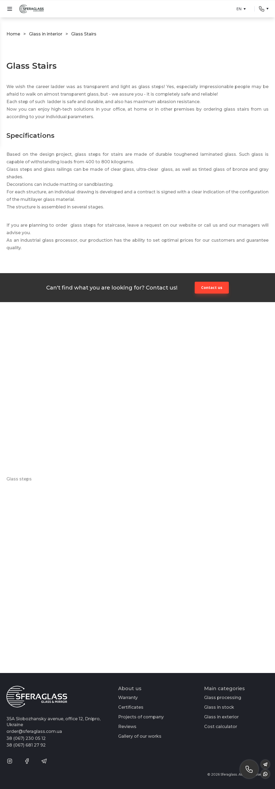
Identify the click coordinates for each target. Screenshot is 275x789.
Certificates (130, 707)
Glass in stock (219, 707)
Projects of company (141, 716)
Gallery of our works (139, 736)
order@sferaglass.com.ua (34, 731)
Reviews (127, 726)
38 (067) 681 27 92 (26, 745)
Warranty (128, 697)
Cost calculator (220, 726)
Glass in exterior (221, 716)
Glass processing (222, 697)
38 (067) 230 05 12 (26, 738)
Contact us (211, 287)
